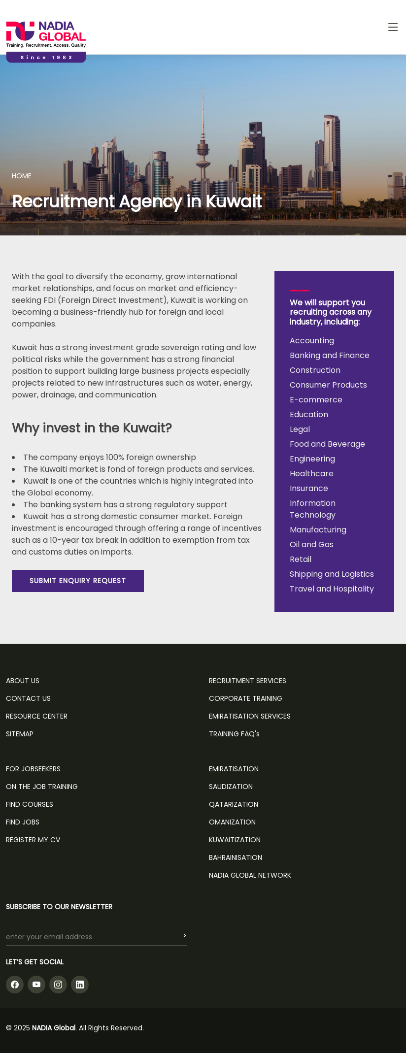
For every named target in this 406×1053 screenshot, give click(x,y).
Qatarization (233, 804)
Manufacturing (318, 529)
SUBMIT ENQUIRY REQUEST (78, 581)
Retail (300, 559)
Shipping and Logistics (332, 574)
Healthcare (312, 473)
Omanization (232, 822)
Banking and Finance (330, 355)
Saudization (231, 786)
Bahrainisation (235, 857)
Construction (315, 370)
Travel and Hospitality (332, 588)
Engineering (312, 458)
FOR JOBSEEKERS (33, 769)
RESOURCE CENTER (37, 716)
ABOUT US (22, 681)
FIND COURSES (29, 804)
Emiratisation (234, 769)
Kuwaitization (235, 840)
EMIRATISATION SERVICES (250, 716)
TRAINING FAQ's (234, 734)
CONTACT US (28, 698)
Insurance (309, 488)
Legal (300, 429)
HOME (22, 176)
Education (309, 414)
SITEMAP (20, 734)
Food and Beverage (327, 444)
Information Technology (313, 509)
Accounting (312, 340)
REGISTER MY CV (33, 840)
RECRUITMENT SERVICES (247, 681)
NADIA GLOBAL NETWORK (250, 875)
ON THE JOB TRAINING (42, 786)
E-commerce (316, 399)
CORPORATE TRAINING (245, 698)
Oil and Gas (312, 544)
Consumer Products (328, 385)
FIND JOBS (22, 822)
